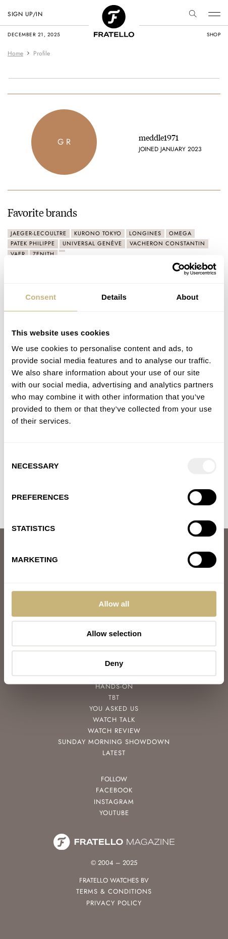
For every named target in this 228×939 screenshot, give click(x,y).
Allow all (114, 603)
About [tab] (187, 297)
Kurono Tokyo (98, 233)
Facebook (114, 790)
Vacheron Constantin (167, 243)
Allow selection (113, 633)
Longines (145, 233)
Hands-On (114, 686)
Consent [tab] (40, 297)
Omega (180, 233)
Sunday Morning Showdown (114, 742)
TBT (114, 697)
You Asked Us (114, 708)
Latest (114, 753)
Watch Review (114, 730)
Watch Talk (114, 719)
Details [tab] (114, 297)
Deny (114, 663)
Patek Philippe (33, 243)
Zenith (43, 254)
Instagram (114, 802)
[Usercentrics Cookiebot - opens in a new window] (172, 269)
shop (213, 34)
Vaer (18, 254)
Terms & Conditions (114, 891)
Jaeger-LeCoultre (39, 233)
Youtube (114, 813)
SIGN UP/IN (25, 14)
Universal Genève (92, 243)
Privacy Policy (114, 903)
